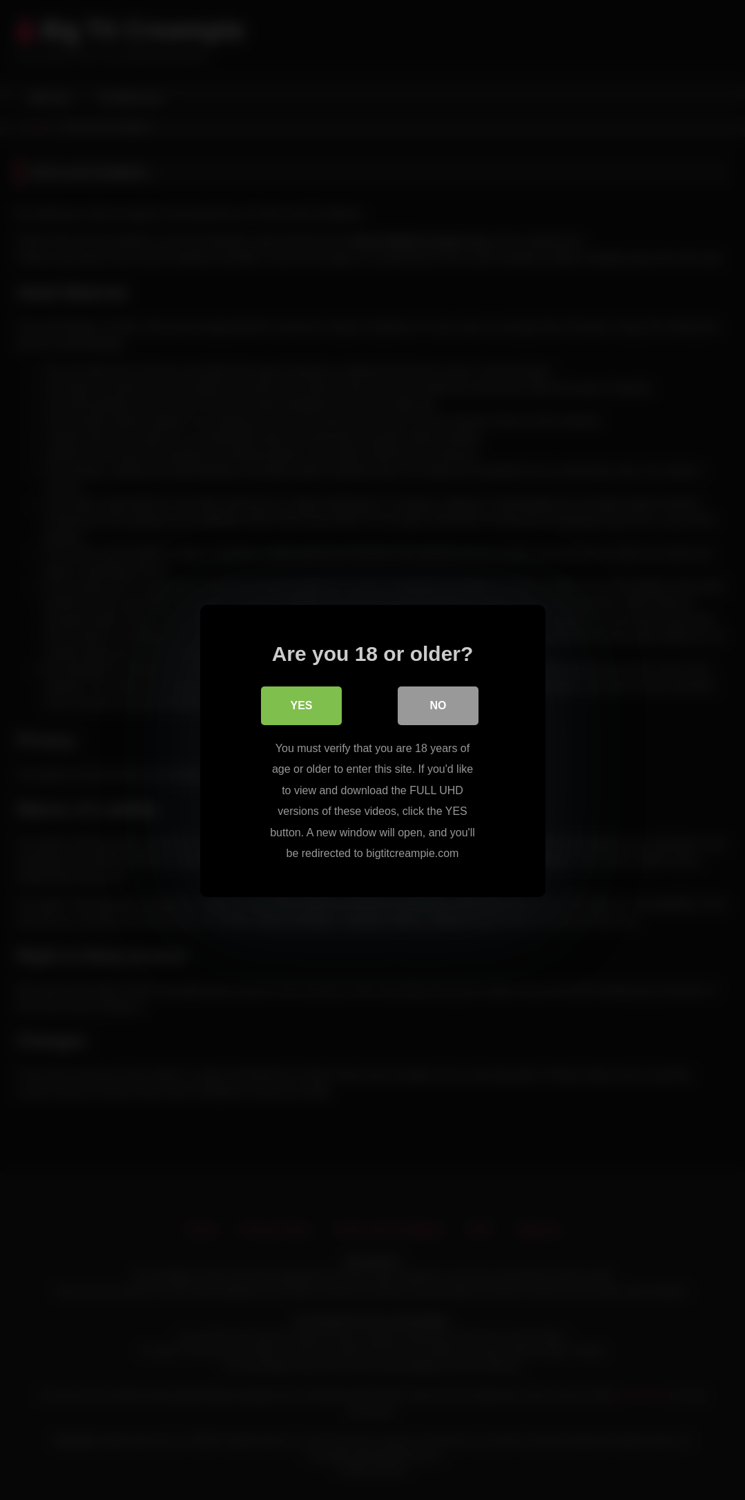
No (438, 705)
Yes (301, 705)
